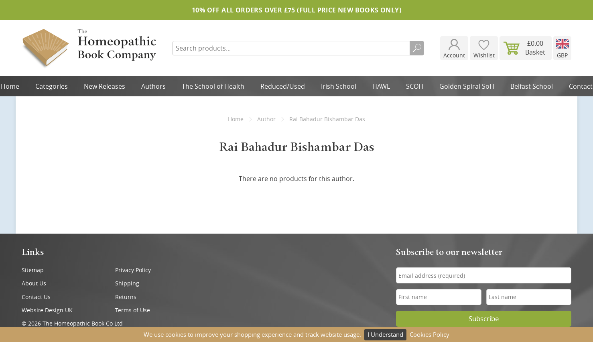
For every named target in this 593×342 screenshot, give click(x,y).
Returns (125, 297)
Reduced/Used (282, 86)
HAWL (381, 86)
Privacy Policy (133, 270)
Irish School (338, 86)
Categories (51, 86)
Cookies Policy (429, 334)
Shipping (127, 283)
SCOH (414, 86)
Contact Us (36, 297)
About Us (34, 283)
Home (236, 119)
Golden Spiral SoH (466, 86)
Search (417, 48)
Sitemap (33, 270)
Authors (153, 86)
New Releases (104, 86)
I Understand (385, 334)
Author (266, 119)
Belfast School (531, 86)
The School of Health (213, 86)
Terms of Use (132, 310)
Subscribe (484, 318)
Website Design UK (47, 310)
